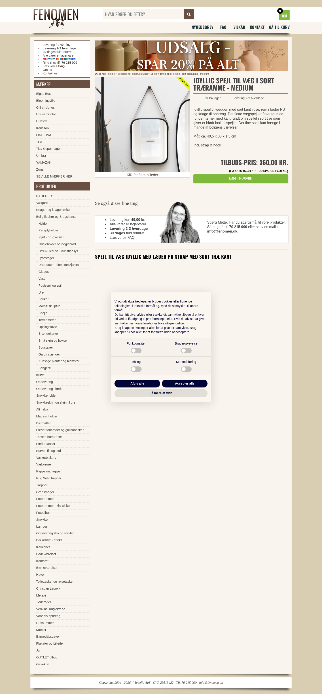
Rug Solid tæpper (48, 478)
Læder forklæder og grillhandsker (60, 430)
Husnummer (45, 623)
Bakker (43, 299)
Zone (40, 169)
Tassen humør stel (49, 437)
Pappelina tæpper (49, 471)
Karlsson (42, 128)
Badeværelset (46, 554)
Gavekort (42, 664)
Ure (41, 292)
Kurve (40, 375)
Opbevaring (44, 382)
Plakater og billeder (50, 643)
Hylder (43, 223)
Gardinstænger (49, 354)
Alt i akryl (42, 409)
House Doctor (46, 114)
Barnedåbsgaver (48, 636)
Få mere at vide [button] (161, 393)
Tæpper (41, 485)
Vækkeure (43, 464)
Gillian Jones (45, 107)
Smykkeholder (46, 395)
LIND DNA (43, 135)
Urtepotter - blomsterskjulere (58, 265)
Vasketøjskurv (46, 457)
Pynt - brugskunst (51, 237)
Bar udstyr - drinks (49, 540)
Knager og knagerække (53, 210)
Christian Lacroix (48, 588)
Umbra (41, 155)
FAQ (223, 27)
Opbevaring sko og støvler (55, 533)
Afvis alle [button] (137, 383)
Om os (47, 70)
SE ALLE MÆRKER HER (54, 176)
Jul (38, 650)
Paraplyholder (48, 230)
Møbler (41, 630)
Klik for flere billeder (142, 175)
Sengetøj (44, 368)
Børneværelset (46, 567)
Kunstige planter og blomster (58, 361)
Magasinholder (46, 416)
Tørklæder (43, 602)
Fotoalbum (43, 512)
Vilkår (239, 27)
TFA (39, 142)
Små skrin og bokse (52, 340)
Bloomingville (45, 100)
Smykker (42, 519)
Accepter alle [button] (184, 383)
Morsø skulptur (49, 306)
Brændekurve (48, 333)
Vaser (42, 278)
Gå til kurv (279, 27)
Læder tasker (45, 444)
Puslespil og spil (49, 285)
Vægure (42, 203)
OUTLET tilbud (46, 657)
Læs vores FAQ (122, 237)
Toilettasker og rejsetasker (55, 581)
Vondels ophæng (48, 616)
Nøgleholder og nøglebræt (57, 244)
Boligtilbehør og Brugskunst (133, 73)
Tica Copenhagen (48, 148)
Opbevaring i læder (50, 389)
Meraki (41, 595)
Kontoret (42, 561)
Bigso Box (43, 93)
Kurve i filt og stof (48, 451)
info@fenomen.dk (222, 231)
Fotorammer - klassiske (53, 506)
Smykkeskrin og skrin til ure (55, 402)
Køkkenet (43, 547)
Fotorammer (45, 499)
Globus (43, 271)
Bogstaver (45, 347)
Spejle (153, 73)
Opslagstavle (47, 327)
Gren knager (45, 492)
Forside (111, 73)
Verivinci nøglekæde (50, 609)
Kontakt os (50, 73)
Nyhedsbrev (202, 27)
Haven (41, 574)
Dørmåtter (43, 423)
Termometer (47, 320)
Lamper (41, 526)
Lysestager (46, 258)
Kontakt (257, 27)
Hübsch (41, 121)
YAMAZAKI (44, 162)
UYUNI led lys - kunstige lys (58, 251)
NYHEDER (44, 196)
